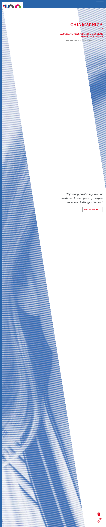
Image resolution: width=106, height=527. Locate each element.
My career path (92, 209)
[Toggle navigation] (100, 4)
